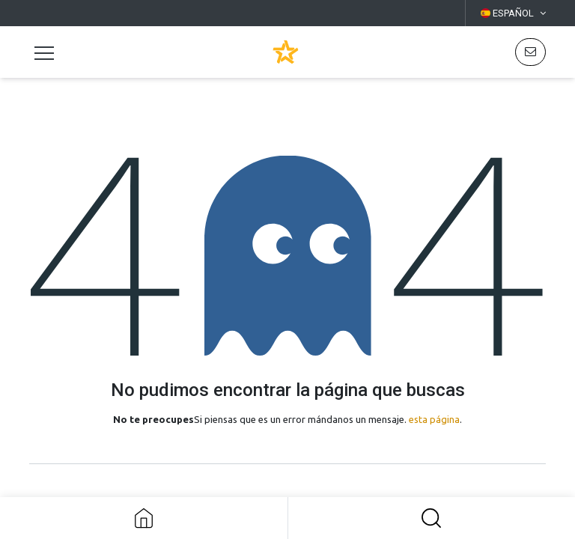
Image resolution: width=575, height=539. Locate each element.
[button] (432, 518)
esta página (434, 419)
